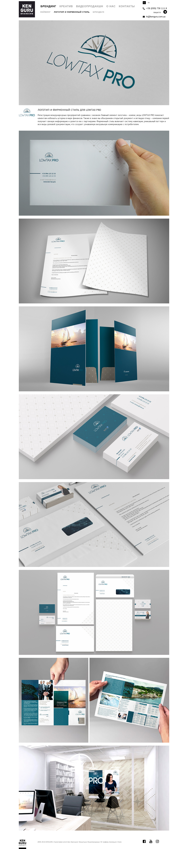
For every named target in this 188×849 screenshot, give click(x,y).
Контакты (127, 6)
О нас (111, 6)
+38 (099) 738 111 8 (155, 8)
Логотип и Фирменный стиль (71, 12)
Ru (144, 3)
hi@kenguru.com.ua (154, 16)
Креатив (66, 6)
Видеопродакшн (89, 6)
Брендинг (48, 6)
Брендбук (98, 12)
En (149, 3)
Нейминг (45, 12)
